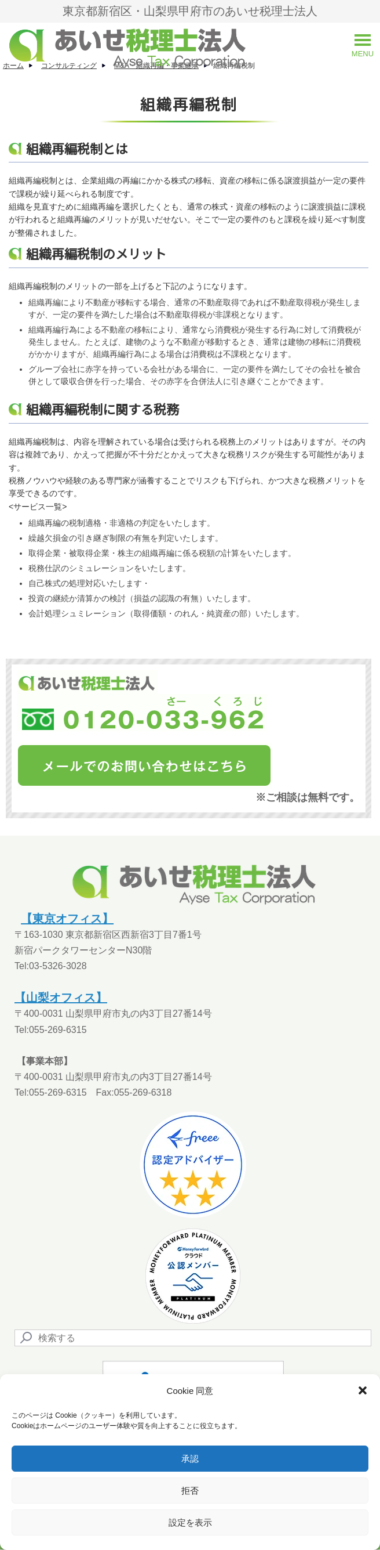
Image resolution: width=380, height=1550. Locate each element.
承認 (190, 1459)
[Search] (192, 1337)
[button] (362, 1390)
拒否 (190, 1490)
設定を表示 (190, 1522)
